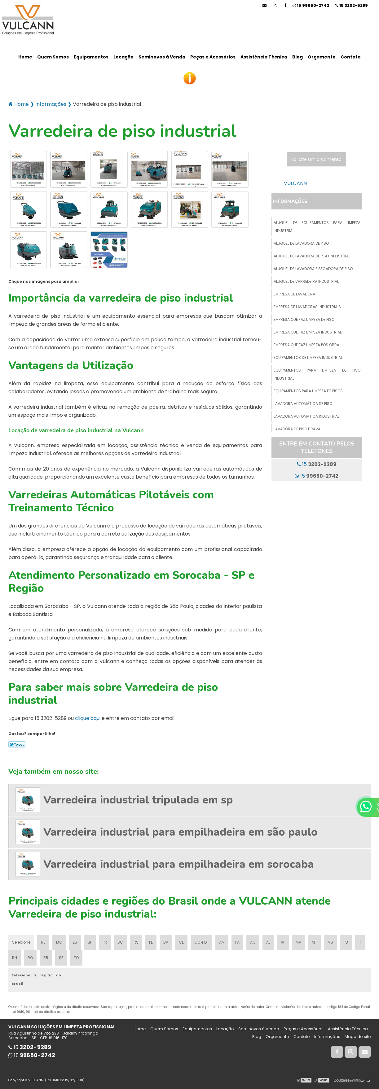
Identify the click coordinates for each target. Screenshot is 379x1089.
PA (237, 942)
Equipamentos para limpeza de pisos (308, 391)
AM (222, 942)
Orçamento (322, 57)
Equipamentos (91, 57)
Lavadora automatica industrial (306, 416)
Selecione (21, 942)
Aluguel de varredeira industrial (306, 281)
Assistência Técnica (263, 57)
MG (59, 942)
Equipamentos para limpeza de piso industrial (317, 374)
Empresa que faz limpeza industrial (308, 332)
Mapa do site (358, 1037)
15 (351, 5)
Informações (290, 201)
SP (90, 942)
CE (181, 942)
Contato (351, 57)
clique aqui (87, 718)
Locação (123, 57)
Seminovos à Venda (162, 57)
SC (120, 942)
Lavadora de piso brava (297, 429)
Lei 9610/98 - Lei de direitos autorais (41, 1011)
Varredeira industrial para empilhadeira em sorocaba (178, 864)
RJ (43, 942)
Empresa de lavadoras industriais (307, 306)
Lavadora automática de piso (303, 403)
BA (165, 942)
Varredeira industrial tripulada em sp (138, 800)
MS (330, 942)
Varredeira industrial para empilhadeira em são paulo (180, 832)
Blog (297, 57)
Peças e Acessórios (213, 57)
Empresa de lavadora (294, 294)
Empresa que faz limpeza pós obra (306, 344)
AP (283, 942)
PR (105, 942)
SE (61, 957)
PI (360, 942)
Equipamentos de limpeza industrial (308, 357)
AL (268, 942)
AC (253, 942)
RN (14, 957)
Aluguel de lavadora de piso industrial (312, 256)
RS (136, 942)
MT (314, 942)
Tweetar (16, 744)
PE (151, 942)
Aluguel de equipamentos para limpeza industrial (317, 226)
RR (45, 957)
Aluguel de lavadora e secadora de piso (313, 268)
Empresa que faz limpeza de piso (304, 319)
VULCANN (295, 183)
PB (346, 942)
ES (75, 942)
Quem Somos (53, 57)
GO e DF (201, 942)
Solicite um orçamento (316, 159)
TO (76, 957)
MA (298, 942)
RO (30, 957)
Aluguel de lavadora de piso (301, 243)
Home (25, 57)
